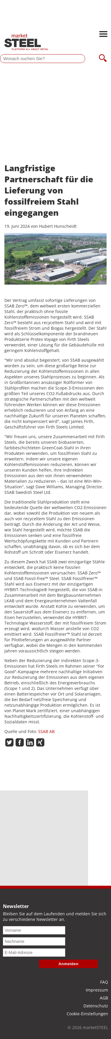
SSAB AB (46, 731)
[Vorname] (34, 930)
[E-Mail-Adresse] (34, 952)
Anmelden (68, 964)
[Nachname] (34, 941)
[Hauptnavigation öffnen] (103, 34)
